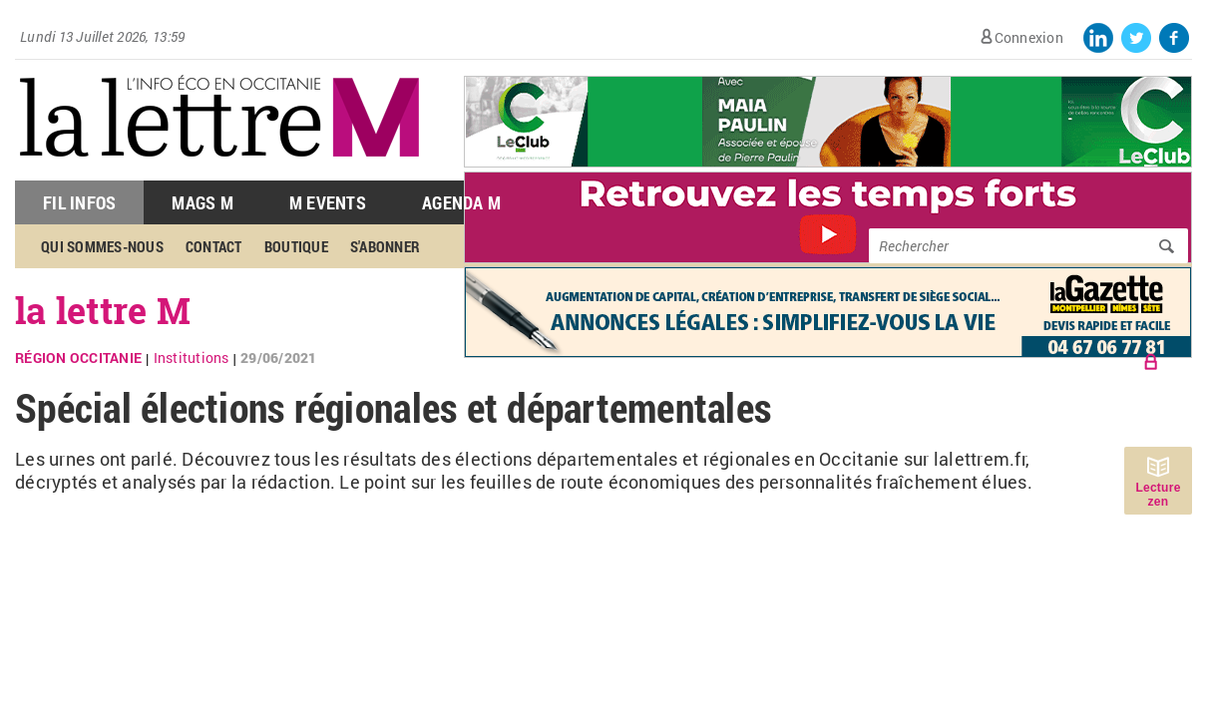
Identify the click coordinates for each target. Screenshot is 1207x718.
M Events (327, 202)
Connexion (1029, 37)
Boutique (296, 246)
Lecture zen (1157, 495)
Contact (214, 246)
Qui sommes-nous (102, 246)
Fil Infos (79, 202)
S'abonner (385, 246)
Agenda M (461, 202)
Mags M (202, 202)
